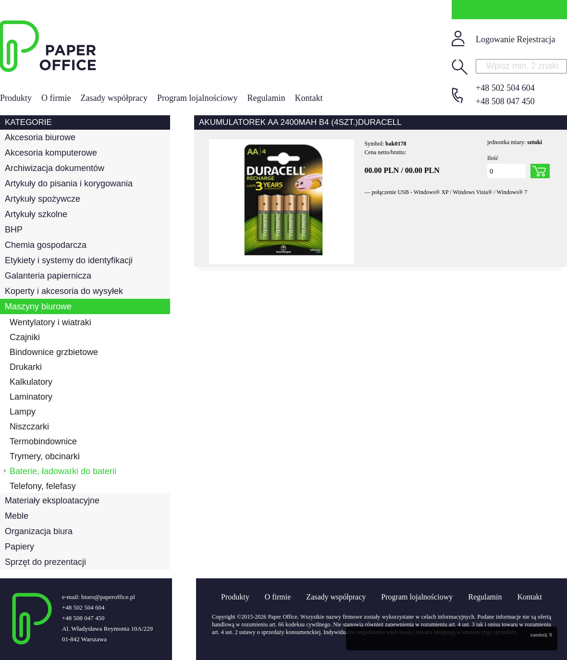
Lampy (23, 411)
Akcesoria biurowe (40, 137)
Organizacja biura (39, 531)
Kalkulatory (31, 382)
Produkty (16, 98)
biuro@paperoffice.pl (108, 596)
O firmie (56, 98)
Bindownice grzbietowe (54, 352)
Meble (16, 516)
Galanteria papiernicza (48, 276)
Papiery (19, 546)
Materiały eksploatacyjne (52, 500)
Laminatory (31, 397)
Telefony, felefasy (43, 486)
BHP (14, 229)
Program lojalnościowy (197, 98)
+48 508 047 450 (505, 101)
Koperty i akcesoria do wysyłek (64, 291)
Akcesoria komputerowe (51, 153)
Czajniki (25, 337)
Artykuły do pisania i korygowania (69, 183)
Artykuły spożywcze (42, 199)
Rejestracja (536, 39)
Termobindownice (43, 441)
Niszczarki (29, 426)
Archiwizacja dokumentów (54, 168)
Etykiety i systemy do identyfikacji (69, 260)
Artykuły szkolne (36, 214)
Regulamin (266, 98)
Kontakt (308, 98)
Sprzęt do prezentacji (45, 562)
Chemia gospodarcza (45, 245)
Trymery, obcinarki (45, 456)
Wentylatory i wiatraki (50, 322)
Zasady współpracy (114, 98)
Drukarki (26, 367)
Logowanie (495, 39)
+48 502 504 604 (505, 88)
